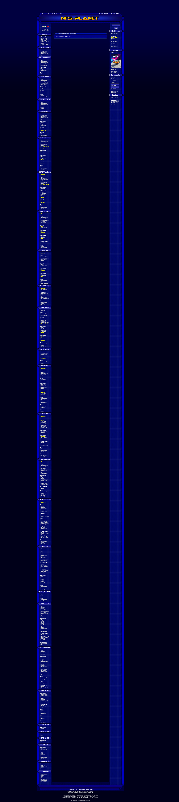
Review (42, 226)
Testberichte (44, 227)
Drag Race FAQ (45, 636)
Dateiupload (44, 769)
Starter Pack (44, 297)
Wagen (42, 69)
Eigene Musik (44, 324)
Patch (42, 478)
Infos (42, 552)
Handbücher (44, 153)
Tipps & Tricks (44, 707)
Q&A (42, 181)
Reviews (43, 129)
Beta (42, 294)
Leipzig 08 (43, 411)
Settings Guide (45, 322)
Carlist (42, 554)
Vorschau (43, 421)
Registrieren (114, 91)
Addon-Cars (44, 671)
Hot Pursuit (114, 40)
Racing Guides (45, 533)
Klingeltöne (44, 402)
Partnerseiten (44, 766)
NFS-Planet (91, 791)
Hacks (42, 581)
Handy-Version (45, 523)
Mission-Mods (44, 702)
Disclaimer (43, 778)
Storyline (43, 372)
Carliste (43, 654)
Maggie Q (43, 406)
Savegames (44, 480)
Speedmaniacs (115, 101)
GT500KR (43, 386)
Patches (43, 188)
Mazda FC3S (44, 221)
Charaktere (43, 557)
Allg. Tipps (43, 571)
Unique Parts (44, 567)
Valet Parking (44, 283)
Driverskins (44, 666)
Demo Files (44, 483)
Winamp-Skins (44, 484)
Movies (42, 588)
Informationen (44, 520)
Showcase (43, 310)
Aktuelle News (44, 37)
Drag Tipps (43, 572)
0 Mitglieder (114, 80)
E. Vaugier (43, 468)
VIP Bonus (43, 196)
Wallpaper (43, 169)
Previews (43, 754)
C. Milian (43, 407)
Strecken (43, 237)
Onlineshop (44, 774)
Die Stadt (43, 527)
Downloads (44, 514)
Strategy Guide (45, 535)
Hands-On (43, 130)
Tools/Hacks (44, 393)
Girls (42, 556)
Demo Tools (44, 583)
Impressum (44, 781)
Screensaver (44, 749)
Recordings (44, 427)
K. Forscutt (44, 455)
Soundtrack (44, 70)
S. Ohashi (43, 456)
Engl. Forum (44, 765)
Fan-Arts (43, 495)
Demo (42, 145)
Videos (42, 74)
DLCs (42, 159)
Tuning (42, 242)
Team (42, 776)
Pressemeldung (45, 611)
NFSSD (113, 104)
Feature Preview (45, 298)
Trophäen (43, 124)
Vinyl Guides (44, 536)
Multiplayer (44, 148)
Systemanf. (44, 54)
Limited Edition (45, 146)
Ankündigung (44, 52)
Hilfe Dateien (44, 631)
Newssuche (44, 39)
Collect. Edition (45, 473)
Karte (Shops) (44, 566)
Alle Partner (114, 97)
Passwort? (114, 92)
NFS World (114, 41)
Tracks (42, 659)
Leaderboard (44, 289)
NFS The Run (114, 37)
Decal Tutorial (44, 537)
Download (43, 670)
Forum (42, 43)
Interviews (43, 652)
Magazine (43, 569)
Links (42, 767)
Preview (43, 92)
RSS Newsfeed (45, 42)
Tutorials (43, 640)
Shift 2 (113, 38)
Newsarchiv (44, 38)
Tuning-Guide (44, 445)
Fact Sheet (43, 612)
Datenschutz (44, 780)
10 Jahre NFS (44, 44)
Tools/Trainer (44, 479)
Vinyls (42, 621)
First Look (43, 321)
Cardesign (43, 722)
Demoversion (44, 661)
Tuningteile (44, 609)
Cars (42, 576)
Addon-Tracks (44, 695)
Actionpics (43, 713)
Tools (42, 580)
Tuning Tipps (44, 570)
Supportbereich (45, 516)
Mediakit (43, 497)
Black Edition (44, 522)
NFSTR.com (114, 102)
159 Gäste (113, 79)
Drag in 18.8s (44, 637)
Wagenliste (43, 384)
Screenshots (44, 97)
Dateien (43, 507)
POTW (42, 775)
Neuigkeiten (44, 51)
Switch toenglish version (45, 29)
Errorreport (44, 779)
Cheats (42, 197)
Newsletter (43, 40)
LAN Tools (43, 625)
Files (42, 151)
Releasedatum (44, 53)
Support (43, 444)
